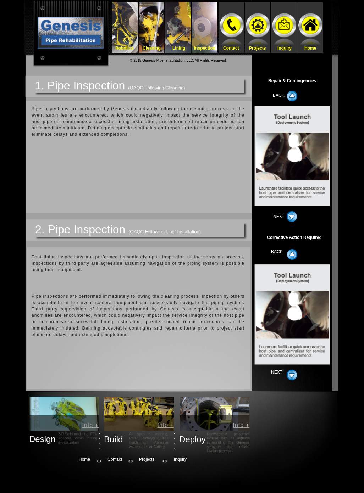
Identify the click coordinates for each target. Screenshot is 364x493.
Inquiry (180, 459)
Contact (114, 459)
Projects (146, 459)
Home (84, 459)
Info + (90, 425)
